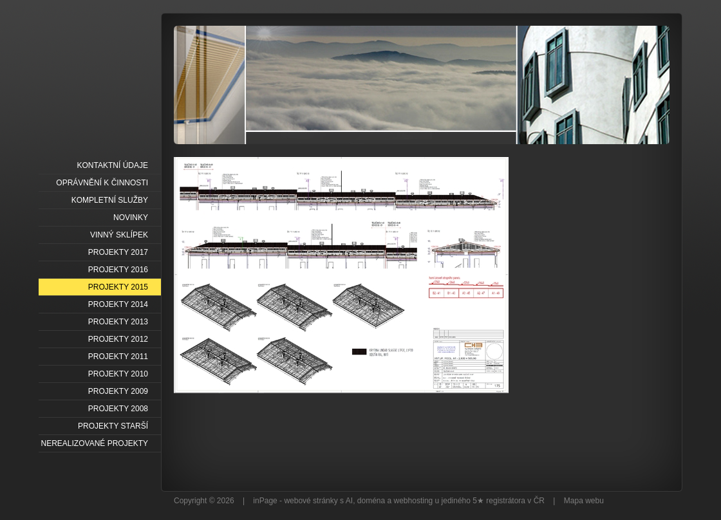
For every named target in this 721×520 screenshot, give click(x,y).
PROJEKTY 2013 (118, 321)
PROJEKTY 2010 (118, 373)
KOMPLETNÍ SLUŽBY (109, 200)
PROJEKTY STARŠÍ (113, 426)
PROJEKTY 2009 (118, 391)
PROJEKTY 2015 (118, 287)
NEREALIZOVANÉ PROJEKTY (94, 443)
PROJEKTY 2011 (118, 356)
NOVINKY (130, 217)
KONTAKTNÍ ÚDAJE (112, 165)
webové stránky (310, 500)
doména (371, 500)
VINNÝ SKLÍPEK (119, 234)
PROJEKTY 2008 (118, 408)
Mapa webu (584, 500)
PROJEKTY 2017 (118, 252)
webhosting (413, 500)
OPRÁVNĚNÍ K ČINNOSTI (102, 182)
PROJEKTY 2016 (118, 269)
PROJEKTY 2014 (118, 304)
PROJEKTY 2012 (118, 339)
